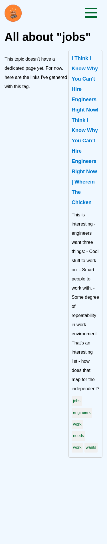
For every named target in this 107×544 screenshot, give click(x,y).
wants (91, 447)
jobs (76, 400)
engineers (82, 412)
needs (78, 435)
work (77, 424)
